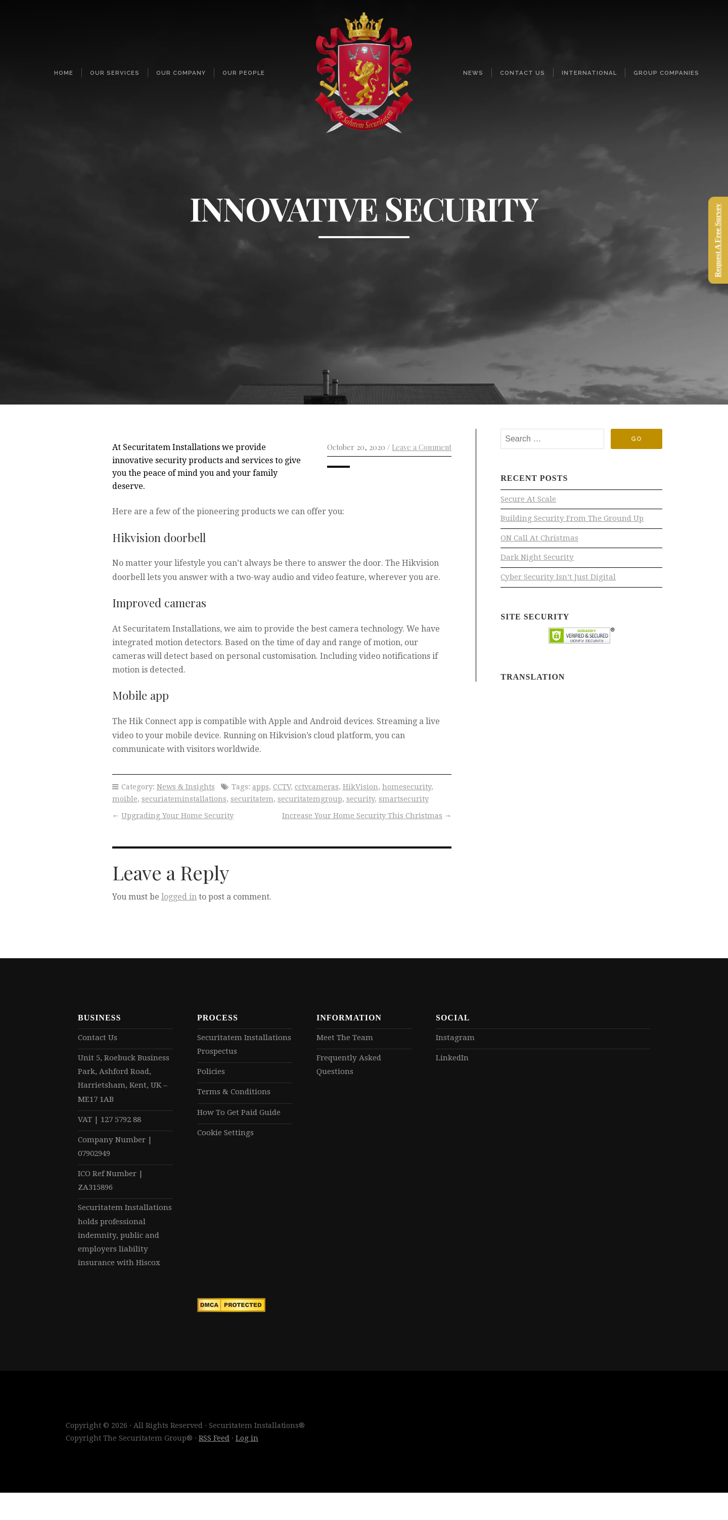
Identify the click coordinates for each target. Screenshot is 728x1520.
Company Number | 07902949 (117, 1152)
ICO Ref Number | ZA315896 (113, 1188)
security (360, 799)
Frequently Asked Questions (350, 1066)
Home (63, 72)
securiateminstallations (184, 799)
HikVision (360, 787)
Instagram (456, 1038)
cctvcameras (317, 787)
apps (260, 787)
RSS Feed (214, 1465)
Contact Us (522, 72)
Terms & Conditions (235, 1094)
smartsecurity (404, 799)
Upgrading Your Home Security (177, 816)
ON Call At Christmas (540, 540)
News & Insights (186, 787)
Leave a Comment (421, 447)
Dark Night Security (539, 560)
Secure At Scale (530, 500)
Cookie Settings (226, 1137)
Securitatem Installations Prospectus (243, 1045)
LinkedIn (453, 1059)
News (473, 72)
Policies (211, 1074)
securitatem (252, 799)
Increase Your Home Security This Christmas (362, 816)
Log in (247, 1465)
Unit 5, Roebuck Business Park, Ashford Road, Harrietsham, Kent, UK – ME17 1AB (122, 1080)
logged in (179, 897)
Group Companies (666, 72)
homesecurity (406, 787)
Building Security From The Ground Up (576, 520)
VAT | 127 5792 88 (112, 1124)
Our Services (115, 72)
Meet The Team (346, 1038)
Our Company (181, 72)
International (589, 72)
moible (125, 799)
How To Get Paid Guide (241, 1116)
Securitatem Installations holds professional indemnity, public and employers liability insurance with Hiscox (123, 1253)
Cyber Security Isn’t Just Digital (560, 581)
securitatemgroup (310, 799)
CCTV (282, 787)
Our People (243, 72)
